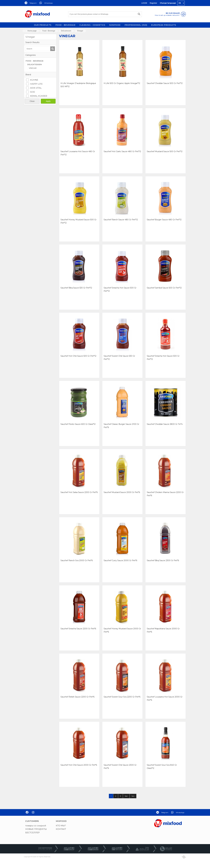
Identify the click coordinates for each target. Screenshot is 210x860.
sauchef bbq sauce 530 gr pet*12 (76, 288)
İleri (126, 796)
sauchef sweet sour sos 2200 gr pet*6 (122, 697)
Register (153, 3)
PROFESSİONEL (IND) (136, 25)
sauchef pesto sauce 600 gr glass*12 (78, 424)
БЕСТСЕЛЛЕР (32, 832)
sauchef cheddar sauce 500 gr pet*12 (165, 83)
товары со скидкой (35, 825)
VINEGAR (33, 68)
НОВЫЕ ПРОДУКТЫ (36, 829)
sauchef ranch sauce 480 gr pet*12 (121, 219)
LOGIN (144, 3)
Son (133, 796)
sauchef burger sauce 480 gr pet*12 (164, 219)
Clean (32, 101)
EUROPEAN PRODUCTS (163, 25)
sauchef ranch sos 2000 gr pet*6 (77, 560)
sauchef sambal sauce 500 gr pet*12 (164, 288)
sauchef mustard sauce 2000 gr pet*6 (122, 492)
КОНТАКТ (61, 829)
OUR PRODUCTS (42, 25)
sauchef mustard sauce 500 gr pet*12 (164, 151)
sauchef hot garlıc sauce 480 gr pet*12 (122, 151)
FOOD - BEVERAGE (65, 25)
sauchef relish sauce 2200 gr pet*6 (77, 697)
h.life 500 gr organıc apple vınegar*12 (122, 83)
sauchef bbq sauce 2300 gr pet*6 (163, 560)
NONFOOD (115, 25)
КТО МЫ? (61, 825)
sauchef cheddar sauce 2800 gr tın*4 (165, 424)
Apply (48, 101)
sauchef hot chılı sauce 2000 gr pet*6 (79, 765)
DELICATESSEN (34, 64)
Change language (168, 3)
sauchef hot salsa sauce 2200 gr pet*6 (79, 492)
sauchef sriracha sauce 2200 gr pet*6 (78, 628)
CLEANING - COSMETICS (92, 25)
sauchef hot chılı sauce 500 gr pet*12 (78, 356)
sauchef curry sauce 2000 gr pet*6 (120, 560)
